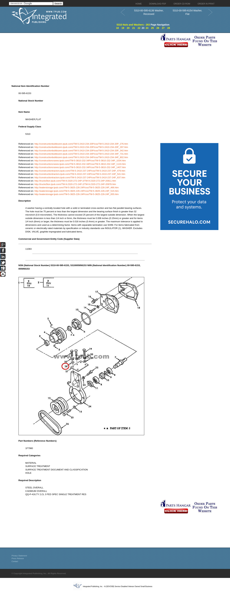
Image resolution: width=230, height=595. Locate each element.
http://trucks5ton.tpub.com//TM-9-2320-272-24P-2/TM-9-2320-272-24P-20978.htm (75, 184)
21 (133, 28)
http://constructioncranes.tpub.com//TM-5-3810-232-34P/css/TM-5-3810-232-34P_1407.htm (80, 167)
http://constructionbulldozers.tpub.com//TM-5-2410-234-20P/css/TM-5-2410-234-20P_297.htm (81, 147)
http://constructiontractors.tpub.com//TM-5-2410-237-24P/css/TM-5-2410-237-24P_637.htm (79, 177)
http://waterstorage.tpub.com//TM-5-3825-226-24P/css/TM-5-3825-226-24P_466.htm (76, 187)
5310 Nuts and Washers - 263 (133, 24)
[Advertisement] (85, 57)
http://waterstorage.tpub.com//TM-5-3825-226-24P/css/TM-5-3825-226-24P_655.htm (76, 194)
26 (158, 28)
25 (152, 28)
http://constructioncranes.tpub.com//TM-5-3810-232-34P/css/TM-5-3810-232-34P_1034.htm (80, 160)
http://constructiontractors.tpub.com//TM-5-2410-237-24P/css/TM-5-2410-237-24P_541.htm (79, 174)
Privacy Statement (19, 556)
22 (139, 28)
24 (147, 28)
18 (117, 28)
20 (128, 28)
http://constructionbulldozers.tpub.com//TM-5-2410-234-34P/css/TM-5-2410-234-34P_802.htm (81, 157)
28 (168, 28)
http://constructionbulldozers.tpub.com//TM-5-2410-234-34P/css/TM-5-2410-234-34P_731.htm (81, 154)
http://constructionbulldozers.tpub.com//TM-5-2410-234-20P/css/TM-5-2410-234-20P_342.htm (81, 150)
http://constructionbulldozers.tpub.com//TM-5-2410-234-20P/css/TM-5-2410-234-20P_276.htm (81, 144)
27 (163, 28)
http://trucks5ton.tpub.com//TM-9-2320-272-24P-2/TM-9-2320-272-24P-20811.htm (75, 180)
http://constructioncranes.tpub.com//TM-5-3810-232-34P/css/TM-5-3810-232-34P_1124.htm (80, 164)
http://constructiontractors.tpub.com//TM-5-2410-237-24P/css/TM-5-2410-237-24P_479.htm (79, 170)
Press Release (18, 558)
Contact (15, 561)
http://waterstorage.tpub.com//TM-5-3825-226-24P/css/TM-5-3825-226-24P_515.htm (76, 191)
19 (122, 28)
